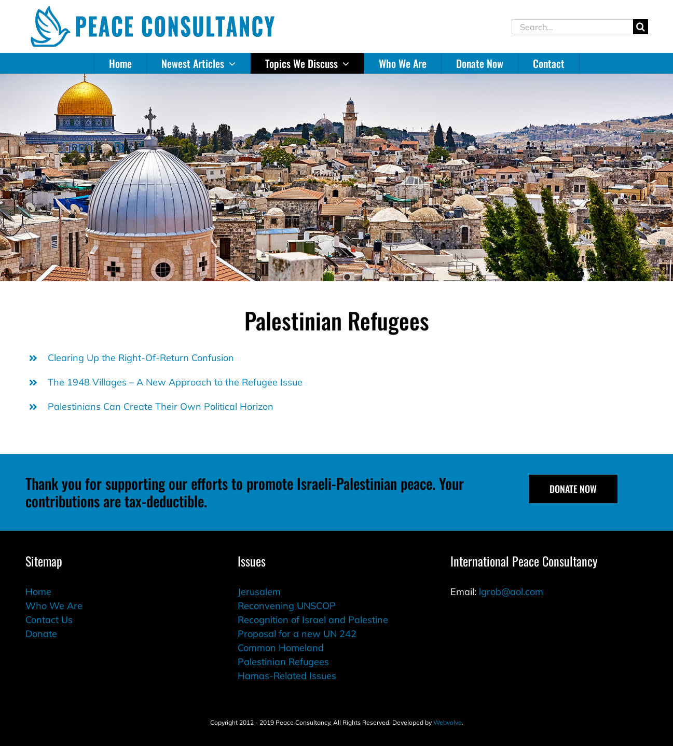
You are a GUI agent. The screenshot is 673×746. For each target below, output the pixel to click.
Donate (41, 634)
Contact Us (49, 620)
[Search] (640, 26)
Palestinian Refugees (283, 662)
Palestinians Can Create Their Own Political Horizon (160, 406)
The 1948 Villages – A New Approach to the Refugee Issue (175, 382)
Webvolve (447, 722)
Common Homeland (281, 648)
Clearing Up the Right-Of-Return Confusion (141, 358)
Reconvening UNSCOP (287, 606)
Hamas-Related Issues (287, 676)
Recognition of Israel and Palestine (313, 620)
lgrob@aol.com (511, 592)
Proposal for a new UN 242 (297, 634)
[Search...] (572, 26)
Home (38, 592)
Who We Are (54, 606)
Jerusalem (259, 592)
